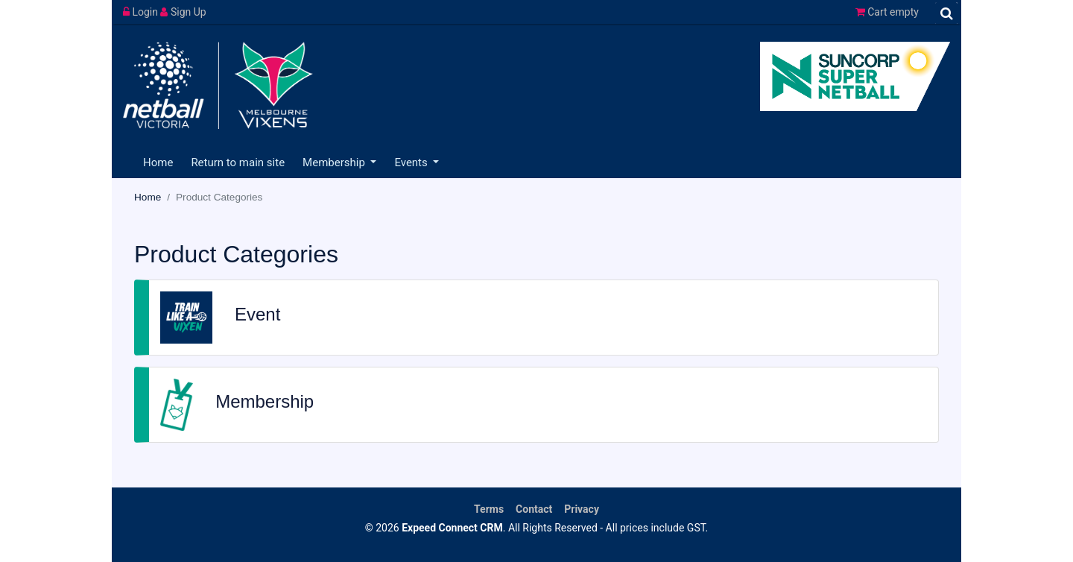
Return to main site (238, 162)
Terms (489, 509)
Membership (335, 162)
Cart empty (887, 12)
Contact (534, 509)
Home (158, 162)
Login (141, 12)
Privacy (581, 509)
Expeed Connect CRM (452, 528)
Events (412, 162)
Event (257, 314)
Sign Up (183, 12)
